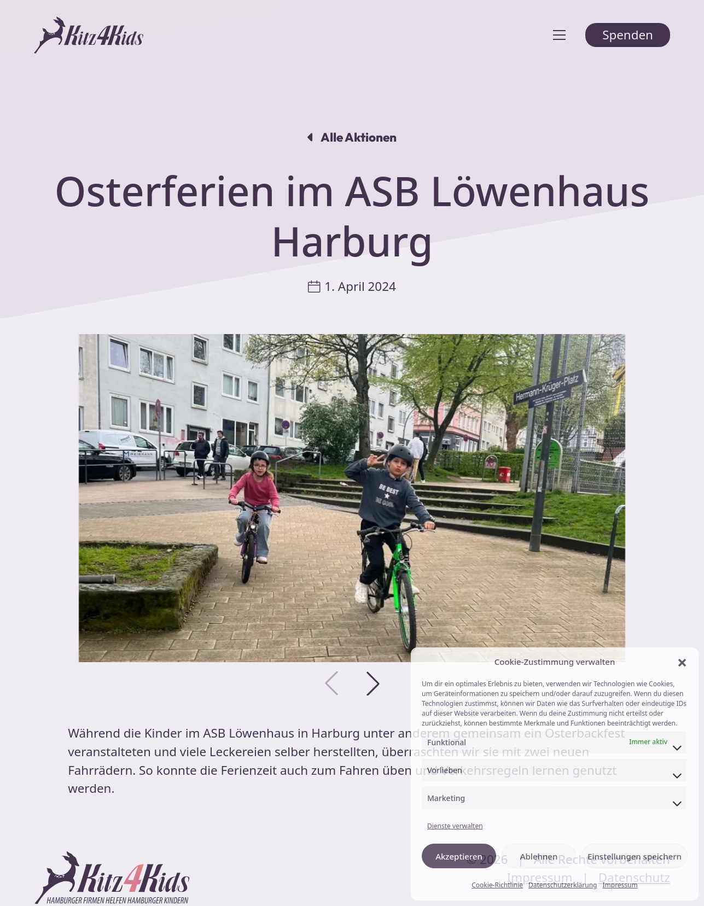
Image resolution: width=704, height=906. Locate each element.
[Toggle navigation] (559, 35)
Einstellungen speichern (634, 856)
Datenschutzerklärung (562, 885)
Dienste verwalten (455, 826)
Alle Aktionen (352, 137)
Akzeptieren (458, 856)
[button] (682, 662)
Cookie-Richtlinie (497, 885)
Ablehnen (539, 856)
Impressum (619, 885)
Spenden (627, 34)
